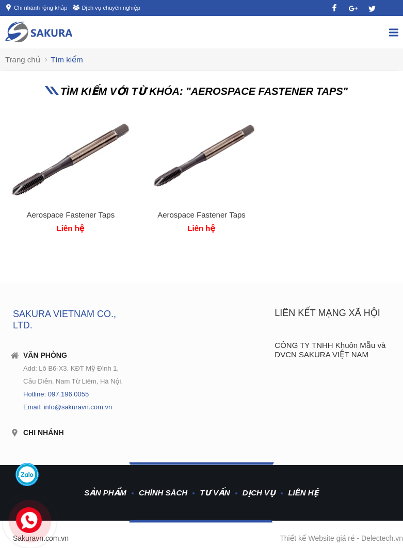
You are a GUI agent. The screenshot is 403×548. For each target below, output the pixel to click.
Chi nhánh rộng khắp (40, 8)
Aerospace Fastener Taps (71, 214)
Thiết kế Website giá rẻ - (320, 538)
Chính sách (163, 492)
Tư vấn (215, 492)
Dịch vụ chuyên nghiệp (111, 8)
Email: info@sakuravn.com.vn (67, 407)
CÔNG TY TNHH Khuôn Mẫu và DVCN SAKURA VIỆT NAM (330, 350)
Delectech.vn (382, 538)
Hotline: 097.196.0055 (56, 394)
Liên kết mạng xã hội (327, 313)
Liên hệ (303, 492)
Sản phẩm (105, 492)
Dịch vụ (259, 492)
